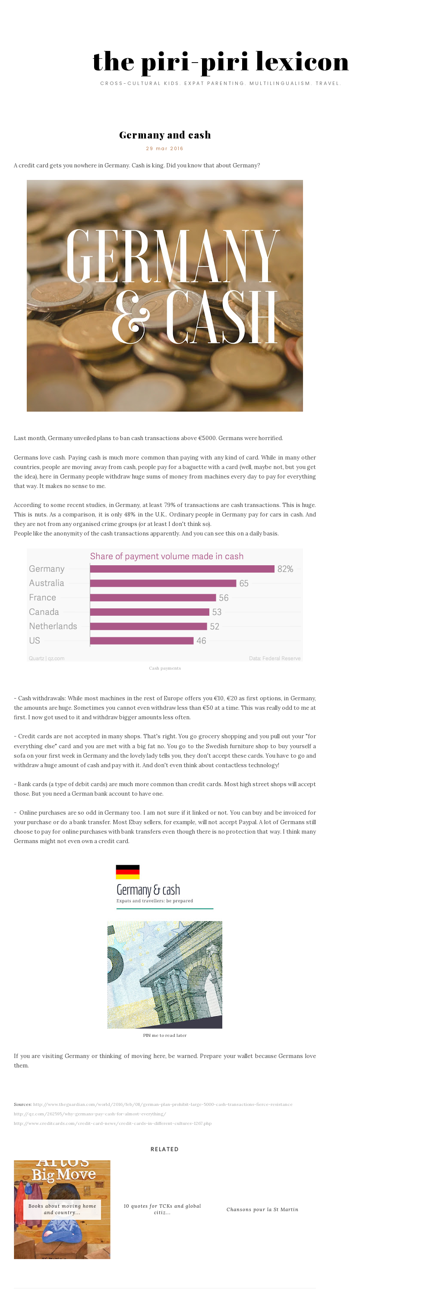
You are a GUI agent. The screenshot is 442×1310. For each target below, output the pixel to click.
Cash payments (165, 668)
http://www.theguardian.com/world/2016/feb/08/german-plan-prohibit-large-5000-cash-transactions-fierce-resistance (163, 1104)
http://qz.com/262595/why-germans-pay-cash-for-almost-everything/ (90, 1114)
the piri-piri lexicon (221, 60)
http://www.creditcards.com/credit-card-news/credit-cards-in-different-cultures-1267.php (113, 1123)
